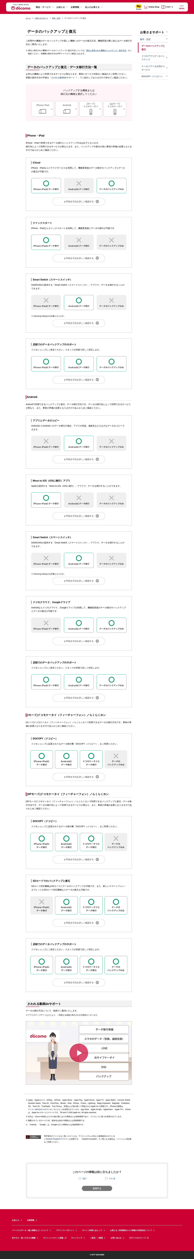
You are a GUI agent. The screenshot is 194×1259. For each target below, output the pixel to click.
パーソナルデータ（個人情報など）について (30, 1230)
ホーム (28, 18)
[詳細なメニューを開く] (181, 7)
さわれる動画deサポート (64, 77)
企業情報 (75, 7)
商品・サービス (43, 7)
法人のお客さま (92, 7)
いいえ (112, 1178)
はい (85, 1178)
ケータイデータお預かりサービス (153, 68)
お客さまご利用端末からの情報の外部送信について (131, 1230)
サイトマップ (76, 1238)
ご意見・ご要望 (96, 1238)
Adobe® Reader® (52, 1139)
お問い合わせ (116, 1238)
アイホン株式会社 (35, 1109)
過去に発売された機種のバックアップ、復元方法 (106, 50)
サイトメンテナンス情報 (55, 1238)
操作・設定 (56, 18)
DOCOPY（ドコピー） (153, 76)
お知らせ (60, 7)
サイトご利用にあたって (92, 1230)
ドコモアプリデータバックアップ (153, 58)
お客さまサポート (41, 18)
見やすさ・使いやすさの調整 (23, 1238)
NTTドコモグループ (139, 1238)
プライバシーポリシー (65, 1230)
